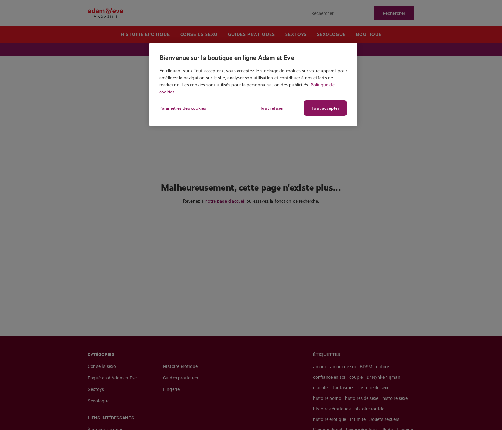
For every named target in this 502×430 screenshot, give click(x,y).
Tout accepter (325, 108)
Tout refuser (272, 108)
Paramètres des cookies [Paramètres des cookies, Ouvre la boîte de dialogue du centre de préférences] (182, 108)
